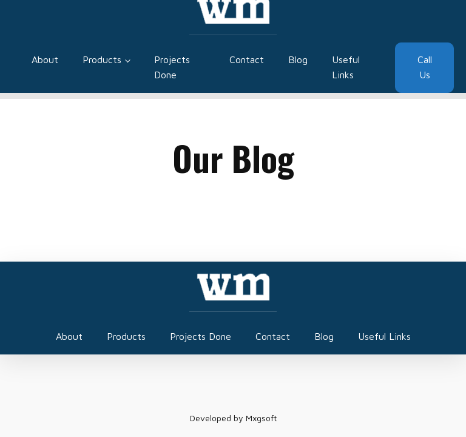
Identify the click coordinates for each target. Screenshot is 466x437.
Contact (246, 59)
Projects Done (172, 67)
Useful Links (346, 67)
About (45, 59)
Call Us (424, 67)
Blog (298, 59)
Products (102, 59)
